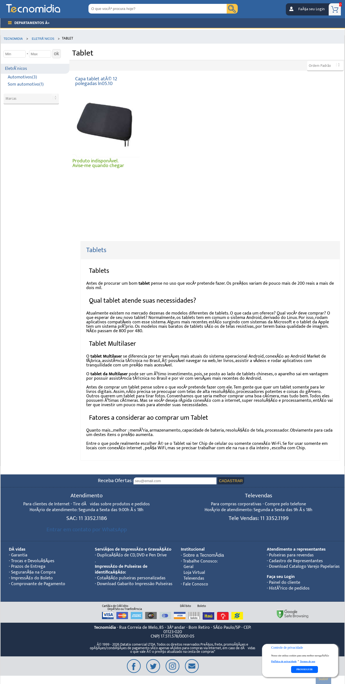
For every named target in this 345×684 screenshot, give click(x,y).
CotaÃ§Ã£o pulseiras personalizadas (131, 578)
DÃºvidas (17, 549)
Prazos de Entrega (28, 566)
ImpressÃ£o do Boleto (32, 578)
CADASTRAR (231, 481)
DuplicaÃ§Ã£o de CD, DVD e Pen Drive (132, 555)
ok (56, 53)
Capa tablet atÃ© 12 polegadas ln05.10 (96, 81)
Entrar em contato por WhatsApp (86, 529)
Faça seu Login (281, 576)
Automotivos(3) (22, 77)
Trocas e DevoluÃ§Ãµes (32, 561)
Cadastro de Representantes (296, 561)
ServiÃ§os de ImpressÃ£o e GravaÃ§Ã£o (133, 549)
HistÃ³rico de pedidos (289, 588)
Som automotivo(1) (26, 84)
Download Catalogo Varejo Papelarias (304, 566)
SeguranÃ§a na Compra (33, 572)
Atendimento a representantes (296, 549)
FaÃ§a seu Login (311, 9)
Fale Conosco (195, 584)
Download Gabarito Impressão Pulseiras (134, 584)
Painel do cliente (284, 582)
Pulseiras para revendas (291, 555)
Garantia (19, 555)
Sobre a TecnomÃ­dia (203, 555)
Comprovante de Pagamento (38, 584)
